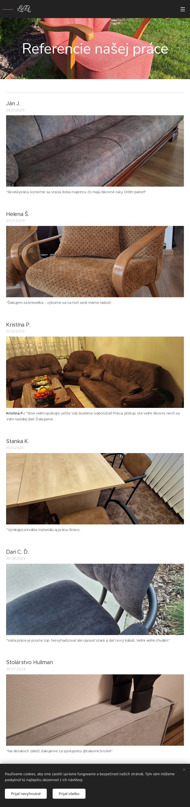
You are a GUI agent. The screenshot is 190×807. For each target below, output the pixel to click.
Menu (182, 9)
